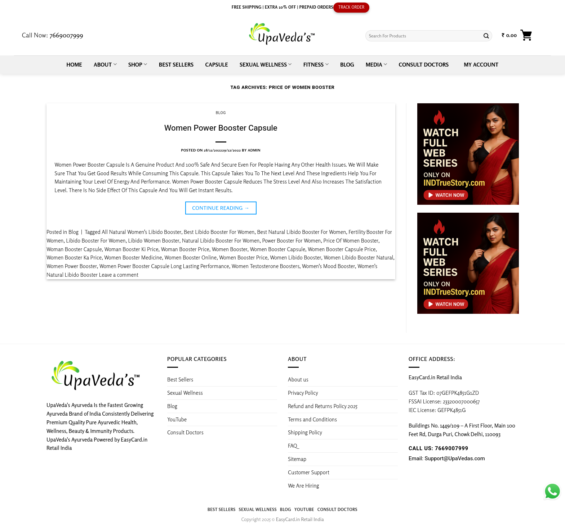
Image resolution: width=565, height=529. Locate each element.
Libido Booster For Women (95, 240)
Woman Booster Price (185, 249)
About (105, 64)
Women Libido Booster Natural (358, 257)
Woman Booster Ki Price (131, 249)
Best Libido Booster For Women (219, 232)
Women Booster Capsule (278, 249)
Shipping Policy (305, 432)
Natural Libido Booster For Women (221, 240)
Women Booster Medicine (133, 257)
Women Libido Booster (295, 257)
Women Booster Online (190, 257)
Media (376, 64)
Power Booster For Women (291, 240)
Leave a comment (119, 274)
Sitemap (297, 459)
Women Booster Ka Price (74, 257)
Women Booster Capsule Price (341, 249)
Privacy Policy (303, 392)
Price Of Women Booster (350, 240)
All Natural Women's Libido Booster (141, 232)
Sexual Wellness (266, 64)
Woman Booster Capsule (74, 249)
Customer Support (308, 472)
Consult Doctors (424, 64)
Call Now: (52, 35)
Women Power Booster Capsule (220, 128)
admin (254, 150)
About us (298, 379)
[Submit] (486, 35)
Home (74, 64)
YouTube (177, 419)
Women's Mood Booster (328, 266)
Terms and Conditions (312, 419)
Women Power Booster (71, 266)
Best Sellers (176, 64)
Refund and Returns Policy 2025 (322, 406)
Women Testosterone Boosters (265, 266)
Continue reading (220, 208)
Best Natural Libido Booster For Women (301, 232)
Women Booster (230, 249)
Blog (347, 64)
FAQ (292, 445)
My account (481, 64)
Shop (137, 64)
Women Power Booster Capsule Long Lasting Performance (164, 266)
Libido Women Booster (153, 240)
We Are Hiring (303, 485)
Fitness (316, 64)
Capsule (216, 64)
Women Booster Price (243, 257)
